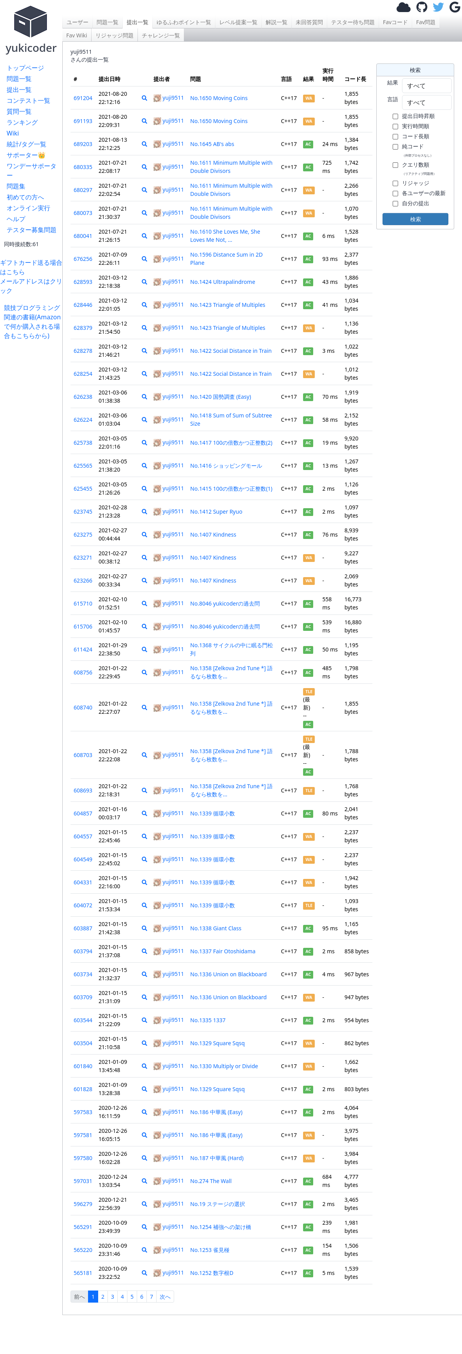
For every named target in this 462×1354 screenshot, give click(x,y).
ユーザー (77, 22)
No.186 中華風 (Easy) (216, 1112)
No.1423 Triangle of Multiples (227, 304)
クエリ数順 (419, 168)
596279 (83, 1204)
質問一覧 (19, 111)
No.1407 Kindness (213, 534)
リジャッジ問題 (114, 35)
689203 (83, 144)
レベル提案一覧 (238, 22)
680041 (83, 235)
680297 (83, 190)
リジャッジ (415, 183)
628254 (83, 373)
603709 (83, 997)
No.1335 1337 (208, 1020)
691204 (83, 98)
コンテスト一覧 (28, 100)
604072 (83, 905)
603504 (83, 1043)
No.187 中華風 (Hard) (216, 1158)
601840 (83, 1066)
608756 (83, 672)
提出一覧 (19, 89)
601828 (83, 1089)
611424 (83, 649)
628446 (83, 304)
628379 (83, 327)
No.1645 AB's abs (212, 144)
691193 (83, 121)
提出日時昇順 (418, 116)
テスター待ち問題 (353, 22)
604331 (83, 882)
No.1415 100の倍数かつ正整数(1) (231, 488)
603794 (83, 951)
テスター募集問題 (31, 229)
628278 (83, 350)
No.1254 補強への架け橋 (220, 1227)
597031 (83, 1181)
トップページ (25, 67)
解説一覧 (276, 22)
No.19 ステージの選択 (217, 1204)
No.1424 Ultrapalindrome (222, 281)
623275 (83, 534)
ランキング (22, 122)
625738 (83, 442)
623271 (83, 557)
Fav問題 (426, 22)
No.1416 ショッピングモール (226, 465)
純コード (417, 150)
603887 (83, 928)
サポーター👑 (26, 155)
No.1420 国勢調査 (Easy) (220, 396)
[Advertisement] (33, 457)
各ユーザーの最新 (424, 193)
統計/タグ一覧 (26, 144)
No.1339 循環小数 (212, 813)
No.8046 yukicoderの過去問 (225, 603)
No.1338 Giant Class (215, 928)
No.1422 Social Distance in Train (231, 350)
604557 (83, 836)
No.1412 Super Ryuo (216, 511)
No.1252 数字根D (211, 1273)
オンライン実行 (28, 208)
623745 (83, 511)
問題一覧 (19, 78)
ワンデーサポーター (31, 171)
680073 (83, 213)
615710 (83, 603)
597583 (83, 1112)
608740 (83, 707)
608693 (83, 790)
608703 (83, 755)
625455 (83, 488)
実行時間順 (415, 126)
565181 (83, 1273)
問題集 (16, 186)
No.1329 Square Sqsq (217, 1043)
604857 (83, 813)
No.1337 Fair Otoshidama (223, 951)
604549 (83, 859)
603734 (83, 974)
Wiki (13, 133)
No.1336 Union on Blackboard (228, 974)
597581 (83, 1135)
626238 (83, 396)
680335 (83, 167)
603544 (83, 1020)
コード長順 (415, 136)
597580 (83, 1158)
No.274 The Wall (210, 1181)
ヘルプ (16, 219)
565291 (83, 1227)
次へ (165, 1296)
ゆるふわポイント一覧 (184, 22)
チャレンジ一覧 (161, 35)
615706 (83, 626)
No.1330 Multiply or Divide (224, 1066)
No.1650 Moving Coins (218, 98)
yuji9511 (168, 97)
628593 (83, 281)
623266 (83, 580)
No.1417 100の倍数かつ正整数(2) (231, 442)
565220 (83, 1250)
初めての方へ (25, 197)
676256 (83, 258)
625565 (83, 465)
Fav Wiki (76, 35)
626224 (83, 419)
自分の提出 (415, 203)
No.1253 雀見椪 (209, 1250)
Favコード (395, 22)
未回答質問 (309, 22)
